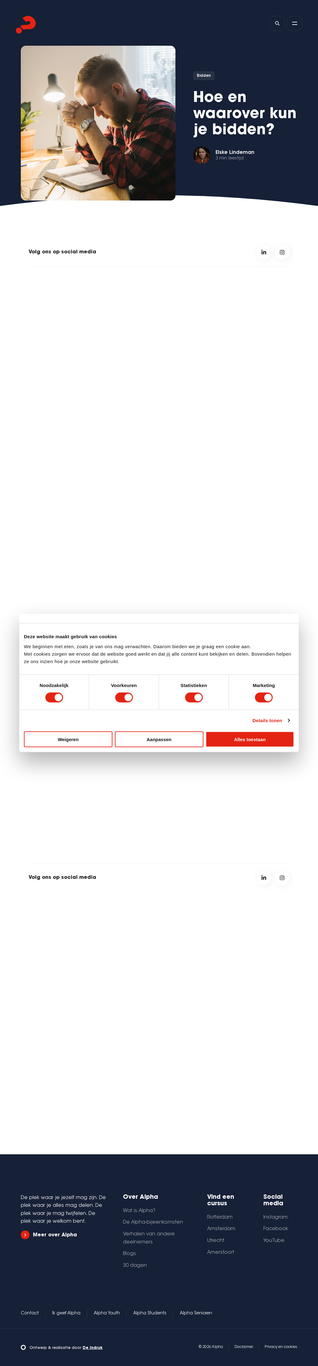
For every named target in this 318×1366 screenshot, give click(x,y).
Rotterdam (220, 1217)
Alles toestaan (250, 739)
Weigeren (68, 739)
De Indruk (92, 1348)
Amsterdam (221, 1228)
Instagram (275, 1217)
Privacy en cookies (281, 1347)
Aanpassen (159, 739)
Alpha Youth (107, 1313)
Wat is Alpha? (139, 1210)
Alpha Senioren (196, 1313)
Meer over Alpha (49, 1235)
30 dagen (135, 1265)
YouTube (273, 1240)
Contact (30, 1313)
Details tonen (267, 720)
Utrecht (215, 1240)
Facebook (275, 1228)
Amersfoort (220, 1252)
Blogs (129, 1253)
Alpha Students (149, 1313)
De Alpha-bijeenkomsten (153, 1222)
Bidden (204, 76)
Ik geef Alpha (66, 1313)
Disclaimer (243, 1347)
